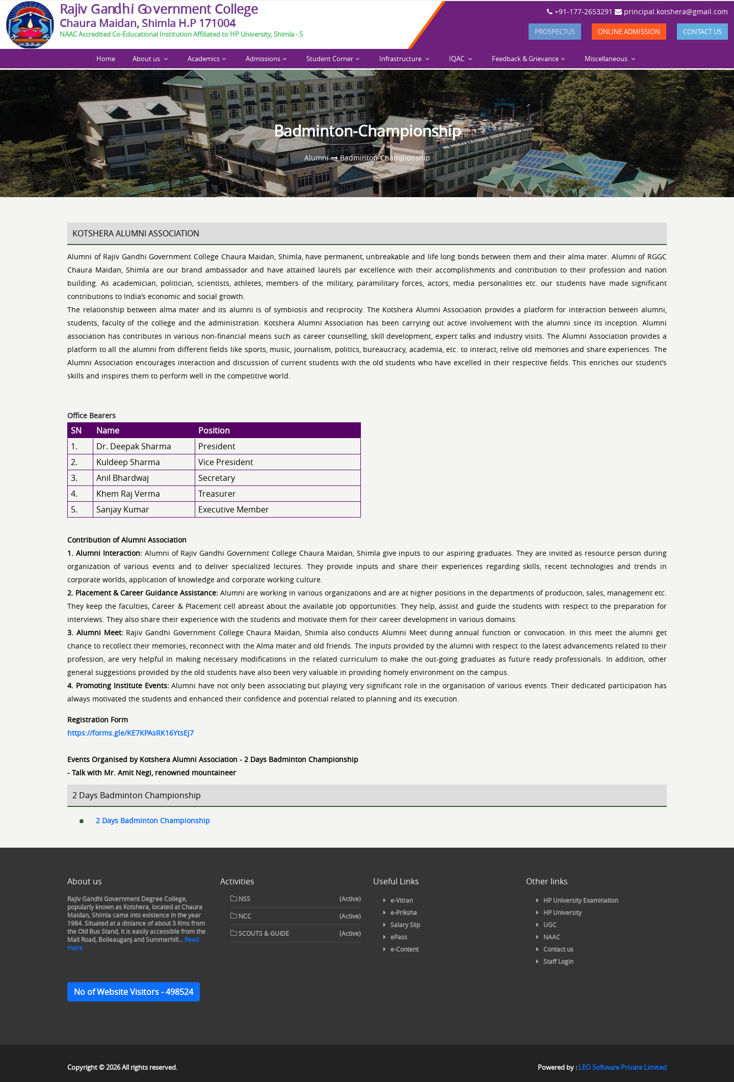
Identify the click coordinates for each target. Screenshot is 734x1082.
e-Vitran (401, 900)
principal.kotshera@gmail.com (671, 11)
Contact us (702, 31)
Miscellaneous (607, 58)
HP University (562, 912)
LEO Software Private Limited (623, 1067)
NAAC (551, 937)
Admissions (263, 58)
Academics (204, 58)
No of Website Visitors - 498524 (133, 991)
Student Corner (329, 58)
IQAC (457, 58)
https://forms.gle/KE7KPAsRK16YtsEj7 (130, 733)
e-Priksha (403, 912)
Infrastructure (401, 58)
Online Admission (629, 31)
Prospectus (555, 31)
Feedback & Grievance (525, 58)
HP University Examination (580, 900)
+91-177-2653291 (580, 11)
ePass (398, 937)
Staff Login (558, 961)
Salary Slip (405, 925)
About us (147, 58)
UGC (550, 925)
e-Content (404, 949)
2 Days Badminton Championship (153, 820)
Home (105, 58)
